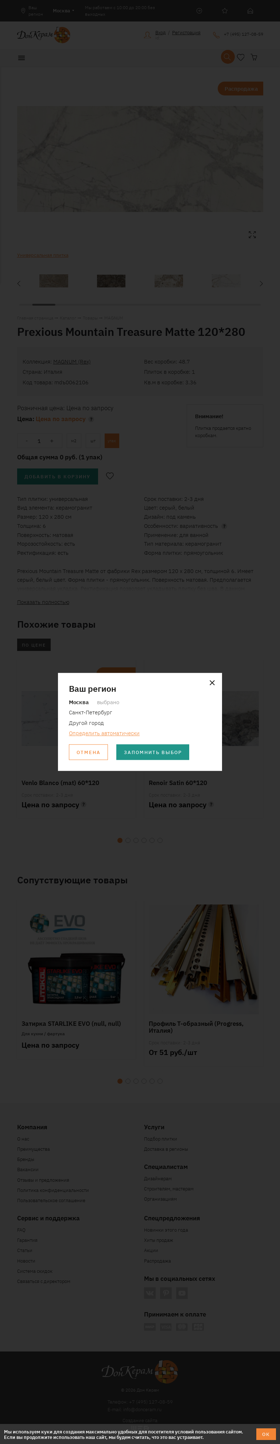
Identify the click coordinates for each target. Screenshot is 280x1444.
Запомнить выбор (153, 752)
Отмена (89, 752)
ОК (266, 1434)
